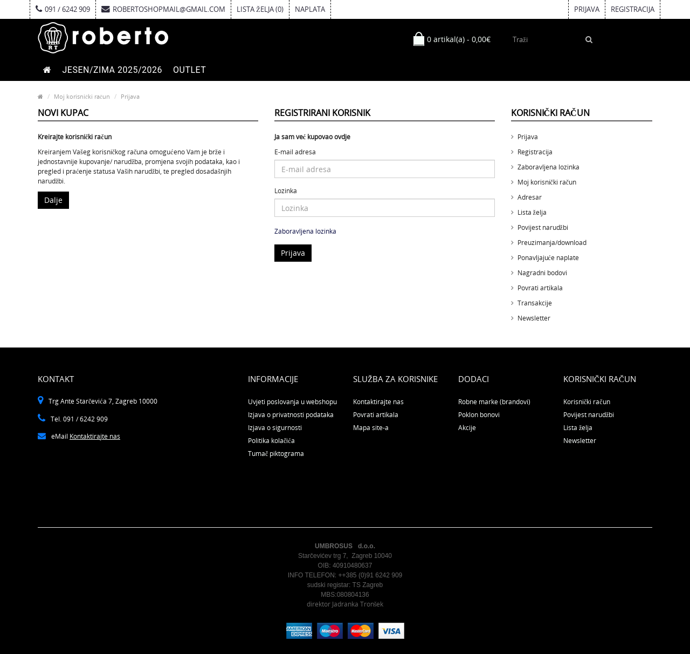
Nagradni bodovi (542, 272)
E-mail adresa (295, 151)
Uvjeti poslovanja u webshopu (292, 401)
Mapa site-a (371, 427)
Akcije (467, 427)
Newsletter (534, 318)
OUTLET (189, 70)
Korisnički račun (586, 401)
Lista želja (532, 212)
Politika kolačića (271, 440)
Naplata (310, 9)
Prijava (586, 9)
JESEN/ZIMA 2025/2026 (113, 70)
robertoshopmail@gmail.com (163, 9)
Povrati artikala (540, 287)
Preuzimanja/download (552, 242)
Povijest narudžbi (543, 227)
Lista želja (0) (260, 9)
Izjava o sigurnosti (275, 427)
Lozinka (285, 190)
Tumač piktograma (276, 453)
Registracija (632, 9)
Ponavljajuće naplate (548, 257)
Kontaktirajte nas (95, 436)
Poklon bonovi (479, 414)
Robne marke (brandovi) (494, 401)
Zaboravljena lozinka (305, 231)
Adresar (530, 197)
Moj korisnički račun (82, 96)
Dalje (53, 200)
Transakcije (535, 303)
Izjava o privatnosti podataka (291, 414)
